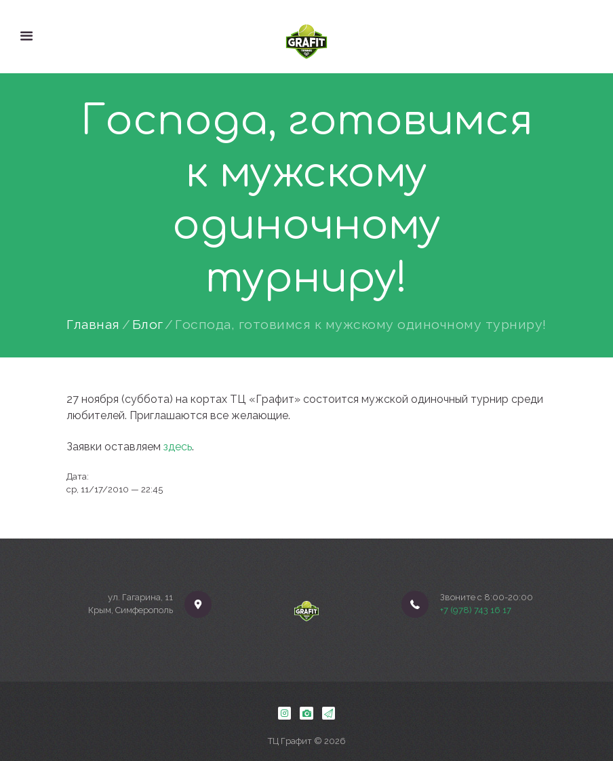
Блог (147, 325)
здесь (177, 446)
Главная (93, 325)
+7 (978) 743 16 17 (475, 610)
